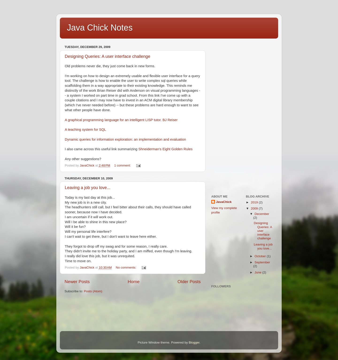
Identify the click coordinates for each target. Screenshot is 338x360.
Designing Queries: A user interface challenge (107, 56)
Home (133, 281)
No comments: (126, 267)
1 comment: (123, 165)
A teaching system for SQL (85, 129)
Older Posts (189, 281)
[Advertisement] (230, 114)
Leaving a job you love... (87, 187)
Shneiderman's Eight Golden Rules (165, 149)
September (262, 262)
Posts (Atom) (93, 291)
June (258, 272)
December (262, 214)
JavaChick (224, 202)
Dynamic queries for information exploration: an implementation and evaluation (125, 139)
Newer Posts (77, 281)
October (261, 256)
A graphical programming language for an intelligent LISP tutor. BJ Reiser (121, 120)
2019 (255, 202)
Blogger (194, 342)
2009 (255, 208)
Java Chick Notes (100, 27)
